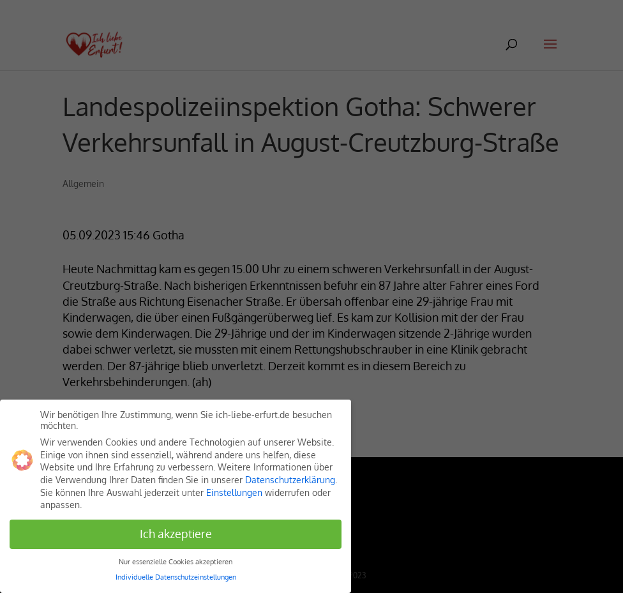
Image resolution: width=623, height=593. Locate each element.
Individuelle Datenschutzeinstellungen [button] (176, 577)
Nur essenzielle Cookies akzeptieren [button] (175, 561)
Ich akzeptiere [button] (176, 534)
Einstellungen (234, 492)
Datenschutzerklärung (290, 479)
